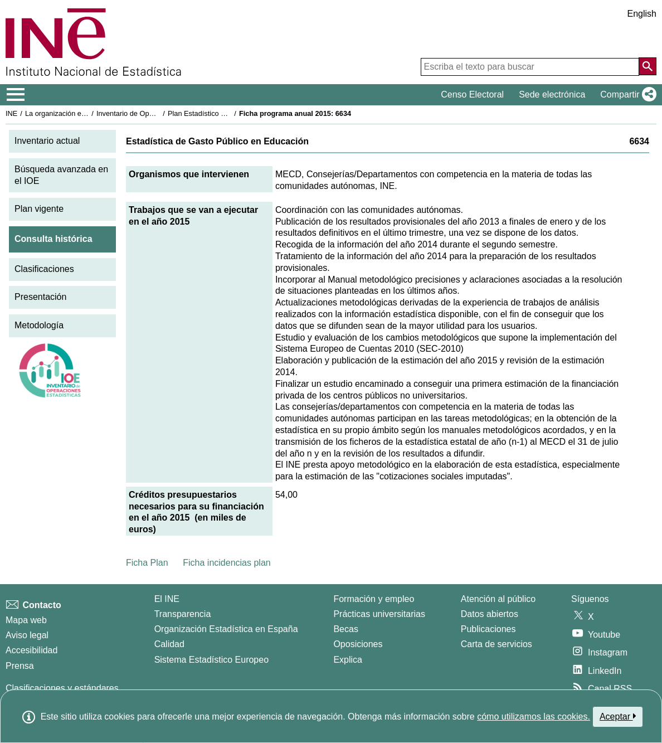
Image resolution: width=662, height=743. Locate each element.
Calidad (169, 644)
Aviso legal (27, 635)
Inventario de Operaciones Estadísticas (158, 113)
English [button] (641, 13)
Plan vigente (39, 208)
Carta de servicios (496, 644)
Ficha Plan (147, 562)
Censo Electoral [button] (472, 94)
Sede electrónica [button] (552, 94)
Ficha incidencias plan (226, 562)
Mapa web (26, 620)
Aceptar (618, 716)
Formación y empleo (373, 599)
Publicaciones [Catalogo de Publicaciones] (488, 629)
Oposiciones (357, 644)
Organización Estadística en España (226, 629)
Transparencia (182, 614)
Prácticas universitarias (379, 614)
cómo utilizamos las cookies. (533, 716)
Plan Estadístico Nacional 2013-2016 (226, 113)
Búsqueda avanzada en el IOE (61, 175)
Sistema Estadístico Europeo (211, 659)
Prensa (20, 666)
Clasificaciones (44, 269)
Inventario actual (47, 140)
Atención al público (498, 599)
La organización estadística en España (86, 113)
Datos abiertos (489, 614)
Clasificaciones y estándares (62, 688)
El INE (166, 599)
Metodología (39, 325)
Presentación (40, 297)
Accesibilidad (31, 650)
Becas (345, 629)
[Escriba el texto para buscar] (530, 67)
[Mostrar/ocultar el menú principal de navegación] (16, 95)
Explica (347, 659)
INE (11, 113)
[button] (626, 95)
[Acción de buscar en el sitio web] (647, 66)
